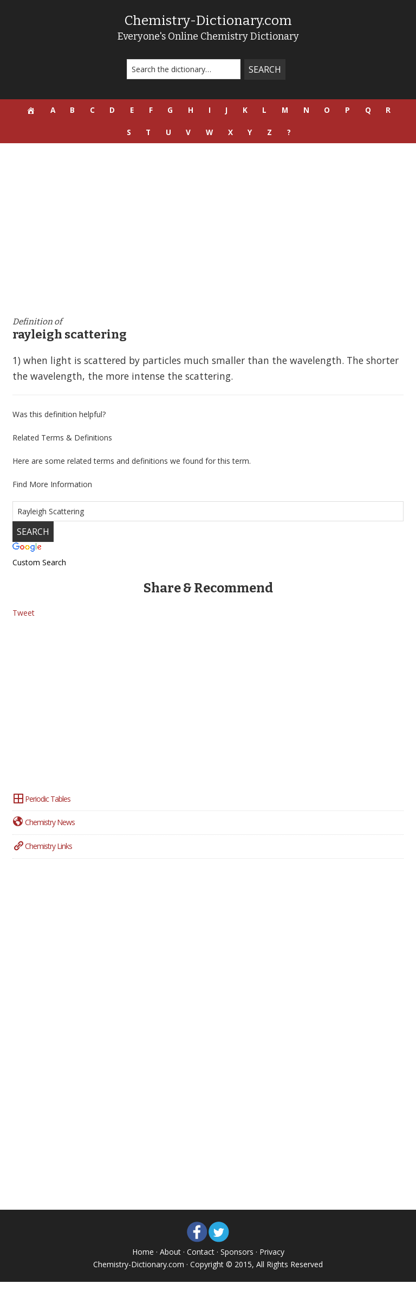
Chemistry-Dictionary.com (208, 20)
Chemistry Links (42, 854)
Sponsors (236, 1260)
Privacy (271, 1260)
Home (143, 1260)
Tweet (23, 621)
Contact (200, 1260)
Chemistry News (43, 830)
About (170, 1260)
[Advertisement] (208, 238)
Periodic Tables (41, 806)
